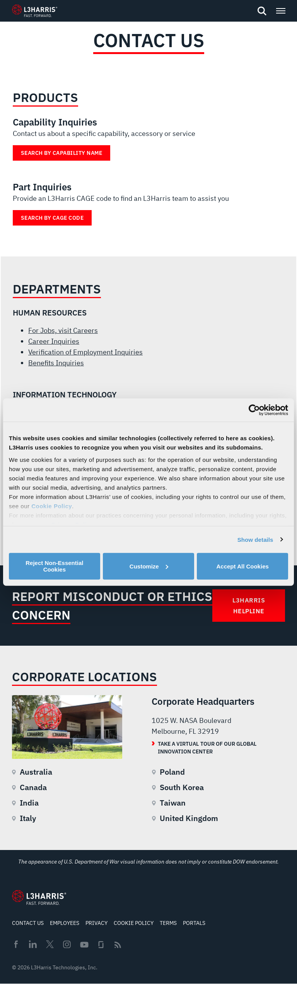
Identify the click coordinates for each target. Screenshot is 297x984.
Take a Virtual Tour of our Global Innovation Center (207, 747)
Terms (168, 923)
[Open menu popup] (280, 10)
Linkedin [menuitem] (33, 944)
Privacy (96, 923)
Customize (149, 566)
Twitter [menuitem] (50, 944)
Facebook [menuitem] (16, 944)
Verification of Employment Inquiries (85, 352)
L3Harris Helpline (248, 605)
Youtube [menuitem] (84, 945)
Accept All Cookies (243, 566)
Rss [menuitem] (117, 945)
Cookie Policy (51, 505)
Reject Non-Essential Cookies (54, 566)
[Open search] (261, 11)
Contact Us (28, 923)
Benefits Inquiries (56, 362)
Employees (64, 923)
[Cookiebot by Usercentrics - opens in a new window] (254, 410)
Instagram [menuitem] (67, 944)
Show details (255, 539)
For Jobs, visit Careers (63, 330)
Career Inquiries (53, 341)
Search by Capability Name (61, 152)
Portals (194, 923)
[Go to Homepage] (39, 897)
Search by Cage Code (52, 217)
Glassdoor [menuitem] (100, 944)
